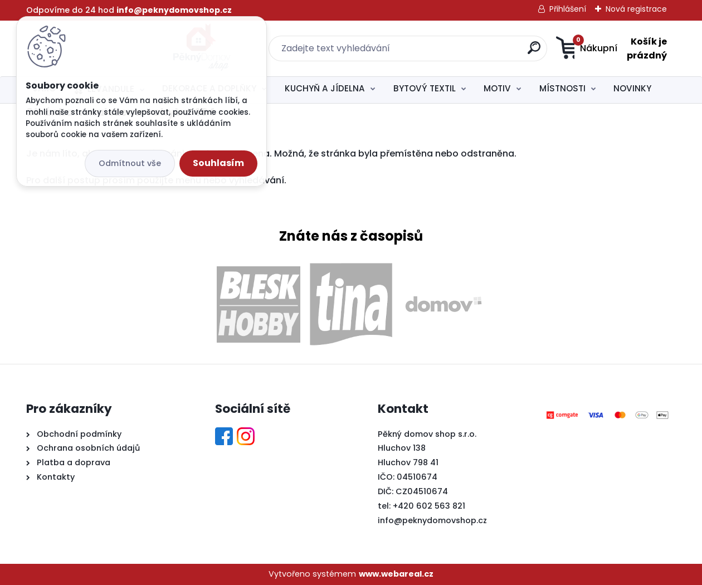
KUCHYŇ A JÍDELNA (325, 88)
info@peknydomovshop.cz (432, 520)
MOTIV (497, 88)
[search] (461, 52)
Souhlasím (218, 163)
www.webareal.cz (396, 573)
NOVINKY (632, 88)
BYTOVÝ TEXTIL (424, 88)
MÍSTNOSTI (562, 88)
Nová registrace (636, 8)
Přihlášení (567, 8)
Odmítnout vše (130, 163)
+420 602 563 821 (429, 505)
